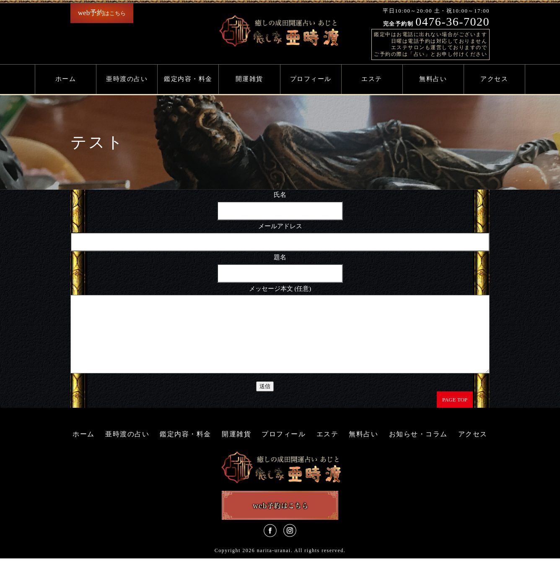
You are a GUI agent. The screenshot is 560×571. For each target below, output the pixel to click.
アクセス (494, 79)
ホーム (65, 79)
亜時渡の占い (127, 79)
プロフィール (311, 79)
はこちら (102, 13)
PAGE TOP (454, 412)
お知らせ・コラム (418, 446)
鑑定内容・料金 (188, 79)
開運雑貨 (249, 79)
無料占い (433, 79)
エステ (371, 79)
